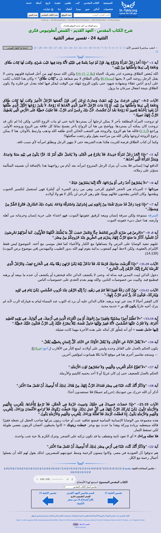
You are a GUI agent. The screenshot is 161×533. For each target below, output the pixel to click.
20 (40, 47)
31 (85, 472)
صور (38, 516)
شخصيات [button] (109, 9)
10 (90, 47)
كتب (72, 516)
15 (65, 47)
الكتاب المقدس (124, 516)
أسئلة (91, 516)
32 (80, 472)
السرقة (153, 215)
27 (16, 468)
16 (60, 47)
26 (20, 468)
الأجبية (96, 516)
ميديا (42, 516)
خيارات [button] (48, 9)
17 (55, 47)
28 (11, 468)
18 (50, 47)
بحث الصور (33, 15)
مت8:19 (107, 78)
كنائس (60, 516)
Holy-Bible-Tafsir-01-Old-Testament (78, 20)
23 (33, 468)
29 (6, 468)
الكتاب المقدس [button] (91, 3)
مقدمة (127, 468)
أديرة (55, 516)
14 (70, 47)
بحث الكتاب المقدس (49, 15)
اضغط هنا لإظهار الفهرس (17, 48)
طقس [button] (68, 3)
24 (29, 468)
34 (71, 472)
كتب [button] (77, 3)
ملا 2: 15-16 (85, 73)
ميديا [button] (78, 9)
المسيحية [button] (108, 3)
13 (75, 47)
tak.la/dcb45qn (80, 527)
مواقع (33, 516)
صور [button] (87, 9)
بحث (117, 516)
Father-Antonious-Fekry (98, 20)
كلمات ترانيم (49, 516)
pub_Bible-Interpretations (58, 20)
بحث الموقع (66, 15)
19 (45, 47)
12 (80, 47)
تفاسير (113, 516)
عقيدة (81, 516)
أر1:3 (144, 131)
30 (89, 472)
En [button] (59, 9)
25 (25, 468)
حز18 (37, 348)
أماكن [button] (96, 9)
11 (85, 47)
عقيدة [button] (57, 3)
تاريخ (76, 516)
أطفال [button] (69, 9)
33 (76, 472)
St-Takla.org (44, 20)
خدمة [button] (29, 3)
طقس (86, 516)
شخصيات (67, 516)
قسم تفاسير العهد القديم (80, 492)
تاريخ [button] (48, 3)
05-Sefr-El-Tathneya (114, 20)
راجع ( (45, 348)
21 (35, 47)
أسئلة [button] (38, 3)
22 (157, 51)
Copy (75, 524)
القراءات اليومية (104, 516)
